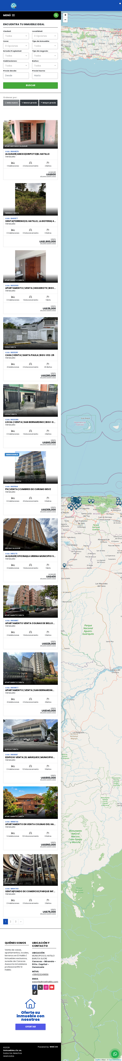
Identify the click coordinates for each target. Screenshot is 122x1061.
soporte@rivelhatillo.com (45, 981)
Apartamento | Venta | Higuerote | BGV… (30, 288)
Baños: (35, 61)
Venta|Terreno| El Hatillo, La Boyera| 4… (30, 221)
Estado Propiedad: (12, 51)
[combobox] (16, 36)
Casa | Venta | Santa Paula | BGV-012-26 (29, 355)
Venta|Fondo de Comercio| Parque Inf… (30, 891)
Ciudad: (7, 31)
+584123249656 (40, 974)
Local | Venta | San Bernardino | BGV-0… (30, 422)
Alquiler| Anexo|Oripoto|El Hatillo (27, 154)
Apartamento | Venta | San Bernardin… (29, 690)
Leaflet (97, 1060)
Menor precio (29, 102)
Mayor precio (48, 102)
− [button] (65, 20)
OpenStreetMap (115, 1060)
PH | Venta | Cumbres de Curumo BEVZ (28, 489)
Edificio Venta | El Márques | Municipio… (30, 757)
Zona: (6, 41)
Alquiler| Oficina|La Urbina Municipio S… (30, 556)
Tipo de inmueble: (41, 41)
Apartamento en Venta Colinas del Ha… (30, 824)
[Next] (20, 922)
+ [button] (65, 15)
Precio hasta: (38, 70)
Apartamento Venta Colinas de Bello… (30, 623)
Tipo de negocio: (40, 51)
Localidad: (37, 31)
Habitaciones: (10, 61)
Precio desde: (10, 70)
